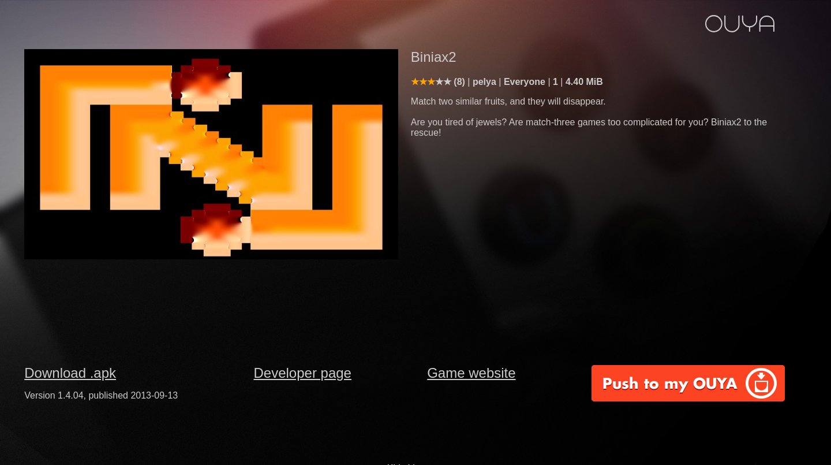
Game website (471, 373)
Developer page (302, 373)
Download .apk (70, 373)
